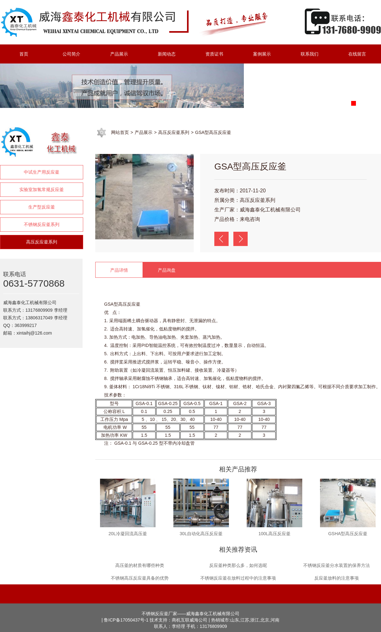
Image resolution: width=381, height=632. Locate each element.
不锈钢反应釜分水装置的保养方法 (336, 565)
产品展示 (143, 132)
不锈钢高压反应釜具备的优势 (140, 578)
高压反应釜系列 (41, 241)
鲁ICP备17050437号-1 (126, 619)
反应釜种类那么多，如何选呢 (238, 565)
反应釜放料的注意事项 (336, 578)
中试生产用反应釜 (41, 172)
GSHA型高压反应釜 (348, 533)
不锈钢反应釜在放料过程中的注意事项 (238, 578)
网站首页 (120, 132)
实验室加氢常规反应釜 (41, 189)
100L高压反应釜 (274, 533)
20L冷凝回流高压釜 (128, 533)
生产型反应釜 (41, 207)
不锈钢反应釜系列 (41, 224)
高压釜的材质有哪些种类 (139, 565)
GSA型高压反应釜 (213, 132)
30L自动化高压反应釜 (201, 533)
